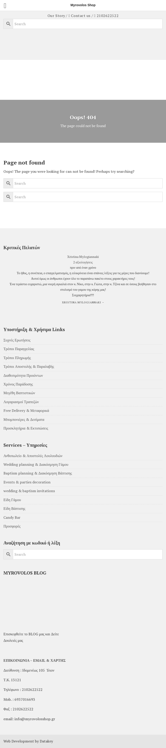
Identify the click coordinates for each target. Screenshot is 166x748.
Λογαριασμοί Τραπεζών (21, 401)
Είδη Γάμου (12, 499)
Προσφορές (11, 526)
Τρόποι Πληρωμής (17, 357)
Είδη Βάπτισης (14, 508)
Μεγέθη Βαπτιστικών (19, 392)
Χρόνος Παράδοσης (18, 384)
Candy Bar (11, 517)
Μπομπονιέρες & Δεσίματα (23, 419)
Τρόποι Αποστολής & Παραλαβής (28, 366)
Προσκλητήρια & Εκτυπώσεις (25, 428)
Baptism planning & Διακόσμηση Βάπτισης (37, 473)
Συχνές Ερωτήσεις (17, 340)
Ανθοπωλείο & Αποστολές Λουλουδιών (32, 455)
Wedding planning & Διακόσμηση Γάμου (35, 464)
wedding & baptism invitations (29, 490)
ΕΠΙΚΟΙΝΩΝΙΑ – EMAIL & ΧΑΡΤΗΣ (34, 660)
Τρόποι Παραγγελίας (18, 348)
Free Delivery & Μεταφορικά (26, 410)
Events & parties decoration (27, 482)
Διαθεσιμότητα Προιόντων (23, 375)
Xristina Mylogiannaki (83, 256)
